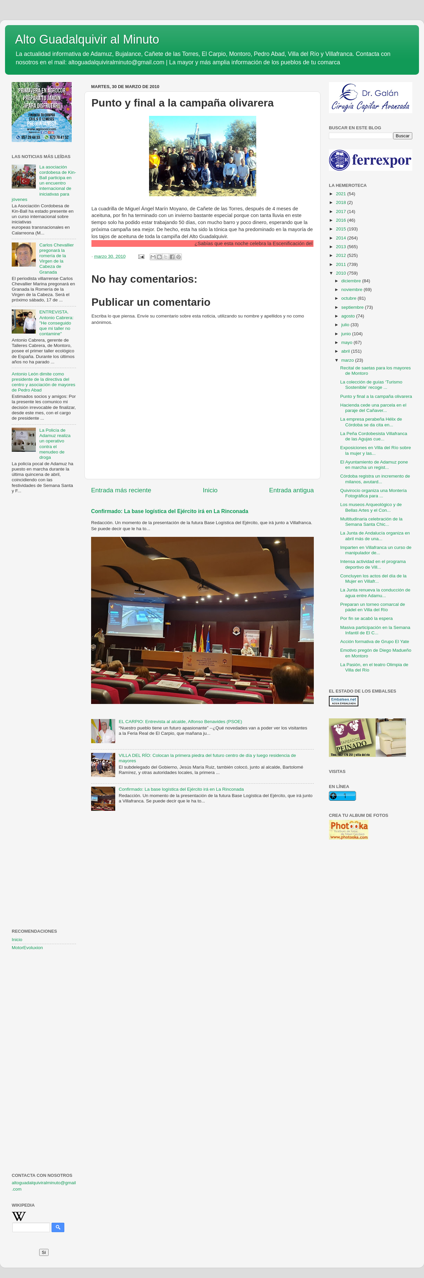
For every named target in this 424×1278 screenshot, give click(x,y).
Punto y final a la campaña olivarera (376, 396)
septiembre (353, 307)
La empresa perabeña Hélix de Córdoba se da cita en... (371, 422)
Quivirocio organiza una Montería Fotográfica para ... (373, 493)
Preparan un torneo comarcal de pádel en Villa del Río (372, 607)
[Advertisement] (44, 607)
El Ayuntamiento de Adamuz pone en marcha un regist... (374, 464)
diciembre (351, 280)
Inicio (210, 490)
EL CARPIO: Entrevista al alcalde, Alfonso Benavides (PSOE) (180, 721)
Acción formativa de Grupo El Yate (374, 641)
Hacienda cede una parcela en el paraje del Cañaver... (373, 408)
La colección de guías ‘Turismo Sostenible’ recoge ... (371, 384)
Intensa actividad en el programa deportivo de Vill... (373, 564)
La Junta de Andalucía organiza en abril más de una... (375, 535)
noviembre (352, 289)
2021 (341, 193)
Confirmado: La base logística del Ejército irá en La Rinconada (169, 511)
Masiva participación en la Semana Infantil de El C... (375, 630)
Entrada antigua (291, 490)
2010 (341, 273)
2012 (341, 255)
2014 (341, 237)
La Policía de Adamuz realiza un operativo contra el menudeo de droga (54, 444)
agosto (348, 315)
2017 (341, 211)
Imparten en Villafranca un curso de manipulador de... (376, 550)
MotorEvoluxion (27, 947)
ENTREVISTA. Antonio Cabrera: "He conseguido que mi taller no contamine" (56, 322)
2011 (341, 264)
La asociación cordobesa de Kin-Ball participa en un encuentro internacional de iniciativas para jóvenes (44, 183)
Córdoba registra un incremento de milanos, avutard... (375, 479)
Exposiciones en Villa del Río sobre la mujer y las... (375, 450)
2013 (341, 246)
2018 (341, 202)
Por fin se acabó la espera (366, 618)
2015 (341, 228)
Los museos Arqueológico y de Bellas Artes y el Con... (371, 507)
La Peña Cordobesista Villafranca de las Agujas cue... (373, 436)
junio (346, 333)
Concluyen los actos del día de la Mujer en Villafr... (373, 578)
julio (346, 324)
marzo (348, 360)
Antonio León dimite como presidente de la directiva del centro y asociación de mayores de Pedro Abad (43, 382)
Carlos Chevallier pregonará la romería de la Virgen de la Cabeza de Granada (56, 258)
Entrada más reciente (121, 490)
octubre (349, 298)
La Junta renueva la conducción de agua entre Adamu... (375, 592)
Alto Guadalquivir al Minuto (87, 39)
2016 (341, 220)
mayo (347, 342)
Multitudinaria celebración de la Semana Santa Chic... (371, 521)
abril (346, 351)
